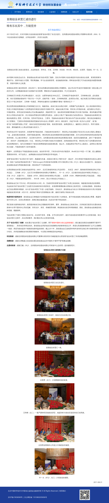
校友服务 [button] (41, 12)
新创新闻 (95, 19)
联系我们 (62, 491)
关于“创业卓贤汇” (54, 30)
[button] (89, 12)
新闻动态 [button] (29, 12)
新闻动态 (89, 19)
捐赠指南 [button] (64, 12)
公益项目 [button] (52, 12)
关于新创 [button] (18, 12)
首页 (78, 19)
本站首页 (84, 19)
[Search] (86, 4)
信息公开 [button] (76, 12)
